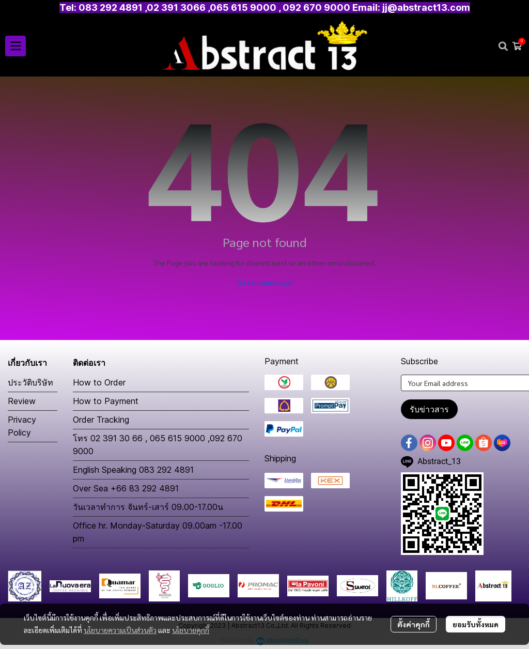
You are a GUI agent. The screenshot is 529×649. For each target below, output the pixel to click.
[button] (503, 46)
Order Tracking (101, 419)
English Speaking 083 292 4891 (133, 470)
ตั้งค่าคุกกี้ (413, 624)
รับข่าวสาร (429, 409)
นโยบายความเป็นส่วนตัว (120, 630)
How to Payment (105, 401)
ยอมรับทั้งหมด (476, 624)
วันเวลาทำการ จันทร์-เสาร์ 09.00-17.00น (148, 507)
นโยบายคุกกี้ (190, 630)
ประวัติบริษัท (30, 382)
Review (22, 401)
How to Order (99, 382)
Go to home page (265, 282)
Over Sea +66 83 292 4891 (126, 488)
